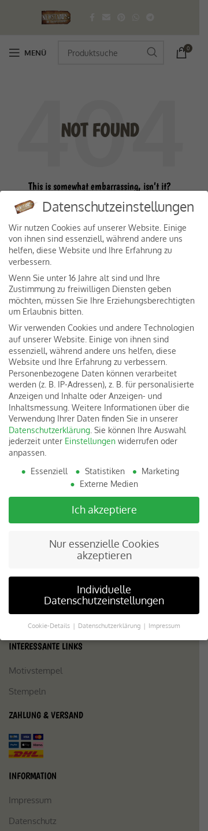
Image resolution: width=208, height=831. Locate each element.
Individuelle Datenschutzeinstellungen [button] (104, 595)
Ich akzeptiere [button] (104, 509)
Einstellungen (90, 441)
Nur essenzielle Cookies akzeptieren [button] (104, 549)
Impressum (164, 625)
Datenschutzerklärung (49, 430)
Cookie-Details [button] (50, 625)
